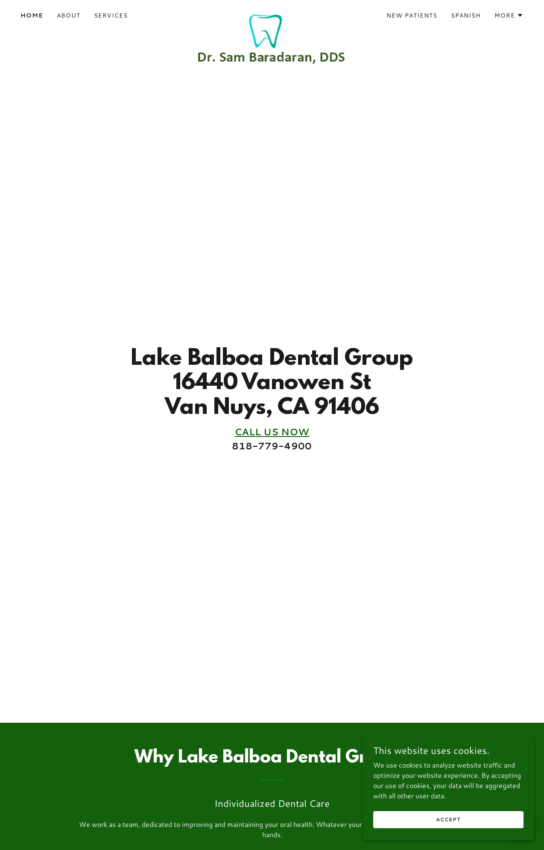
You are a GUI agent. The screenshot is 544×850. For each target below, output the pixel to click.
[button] (509, 15)
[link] (272, 13)
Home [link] (31, 15)
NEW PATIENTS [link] (411, 15)
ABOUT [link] (68, 15)
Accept (448, 819)
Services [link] (111, 15)
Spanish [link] (466, 15)
